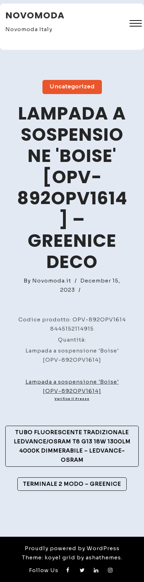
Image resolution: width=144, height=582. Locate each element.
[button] (135, 24)
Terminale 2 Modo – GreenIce (72, 484)
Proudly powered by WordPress (72, 548)
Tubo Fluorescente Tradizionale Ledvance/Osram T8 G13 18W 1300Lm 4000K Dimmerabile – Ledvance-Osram (72, 446)
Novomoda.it (51, 280)
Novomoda (34, 15)
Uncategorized (72, 86)
